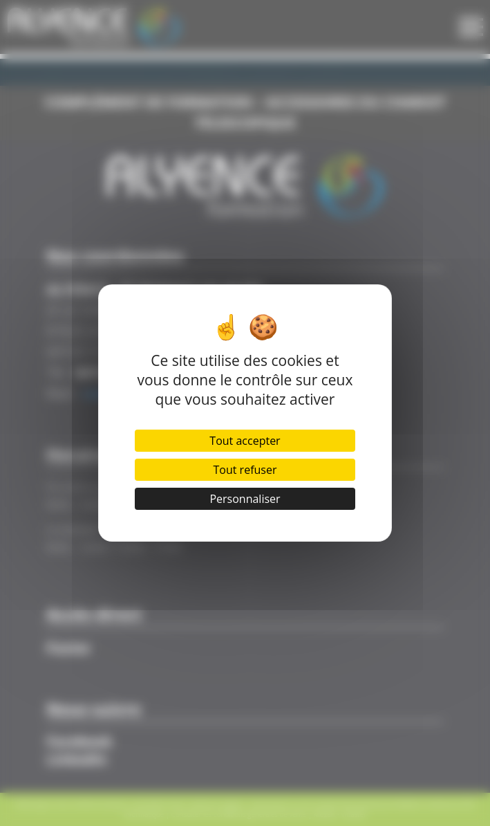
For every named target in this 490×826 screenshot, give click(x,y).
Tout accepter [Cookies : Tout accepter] (244, 440)
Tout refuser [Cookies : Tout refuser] (245, 469)
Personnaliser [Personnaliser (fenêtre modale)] (244, 498)
